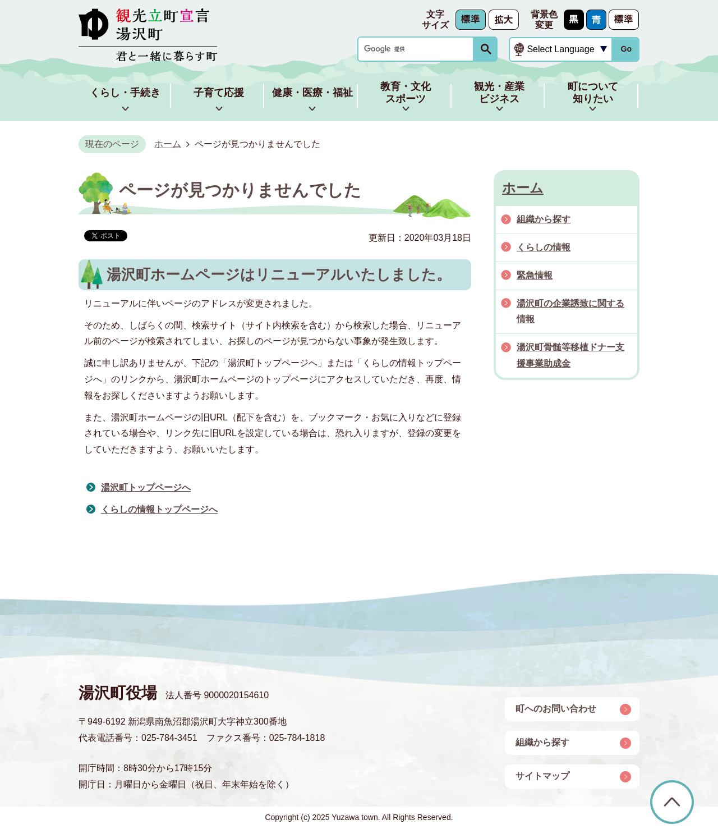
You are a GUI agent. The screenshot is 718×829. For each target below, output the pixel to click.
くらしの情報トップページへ (159, 509)
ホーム (167, 144)
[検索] (418, 49)
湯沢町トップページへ (146, 487)
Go (626, 48)
